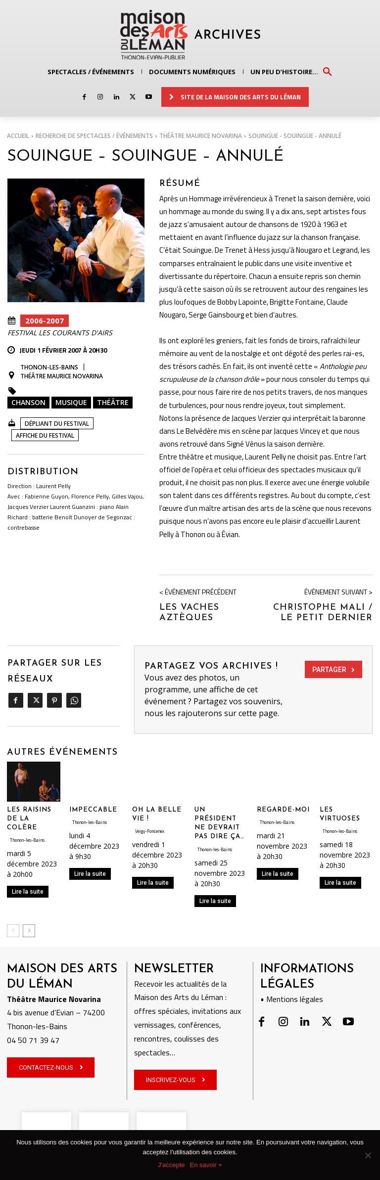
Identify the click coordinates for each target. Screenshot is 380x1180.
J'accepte (171, 1165)
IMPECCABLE (93, 809)
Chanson (28, 402)
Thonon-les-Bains (49, 367)
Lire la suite (28, 891)
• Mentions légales (291, 998)
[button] (327, 71)
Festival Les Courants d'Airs (59, 332)
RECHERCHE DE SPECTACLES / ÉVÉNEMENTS (94, 136)
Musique (71, 402)
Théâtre (113, 402)
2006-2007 (44, 321)
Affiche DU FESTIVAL (45, 435)
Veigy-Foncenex (149, 830)
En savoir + (206, 1165)
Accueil (18, 136)
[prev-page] (13, 929)
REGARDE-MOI (283, 809)
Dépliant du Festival (57, 423)
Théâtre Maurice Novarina (200, 136)
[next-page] (29, 929)
